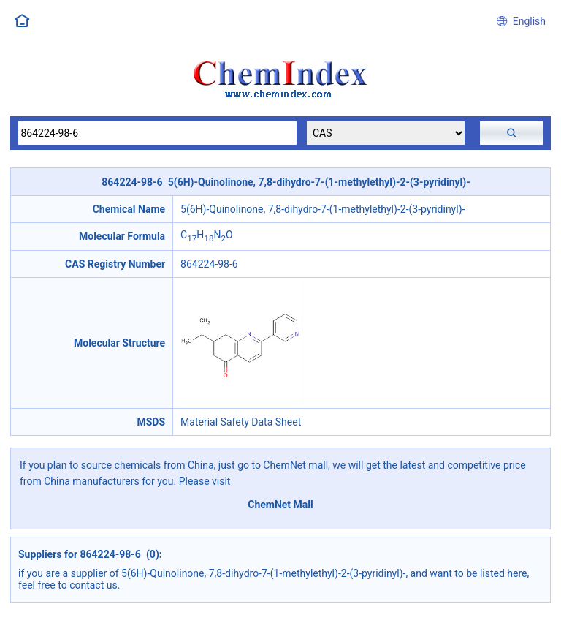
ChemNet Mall (280, 504)
